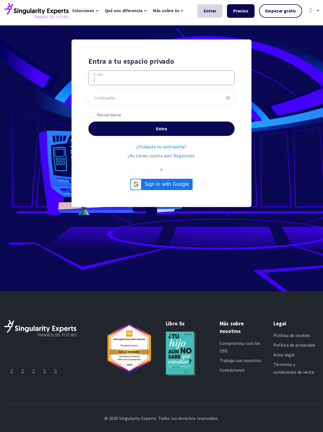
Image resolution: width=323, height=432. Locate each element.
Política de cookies (291, 335)
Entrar (210, 11)
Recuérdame (109, 115)
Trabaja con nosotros (240, 360)
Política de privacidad (294, 345)
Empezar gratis (280, 11)
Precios (240, 11)
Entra (161, 128)
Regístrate (184, 155)
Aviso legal (284, 355)
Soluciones (83, 10)
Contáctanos (232, 370)
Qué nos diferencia (123, 10)
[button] (313, 11)
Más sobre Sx (166, 10)
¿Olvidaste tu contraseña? (161, 146)
